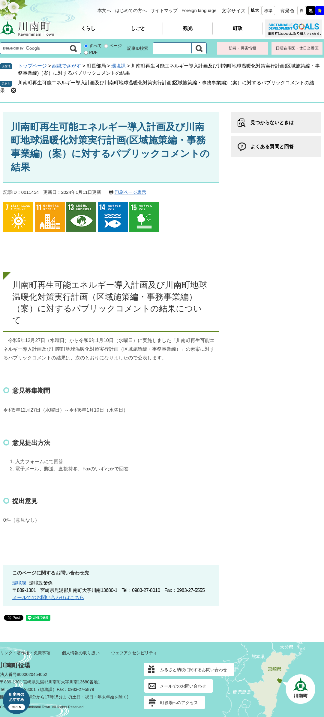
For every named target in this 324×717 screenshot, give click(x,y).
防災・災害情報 (242, 48)
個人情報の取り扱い (81, 652)
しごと (138, 28)
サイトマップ (164, 10)
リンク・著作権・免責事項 (25, 652)
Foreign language (199, 10)
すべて (95, 45)
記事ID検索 (137, 48)
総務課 (46, 689)
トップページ (32, 65)
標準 (268, 10)
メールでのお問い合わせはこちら (48, 597)
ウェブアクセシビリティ (134, 652)
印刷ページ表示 (130, 192)
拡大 (255, 10)
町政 (237, 28)
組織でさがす (66, 65)
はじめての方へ (131, 10)
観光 (188, 28)
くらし (88, 28)
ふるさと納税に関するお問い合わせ (193, 669)
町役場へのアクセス (179, 702)
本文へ (104, 10)
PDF (93, 52)
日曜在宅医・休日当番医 (297, 48)
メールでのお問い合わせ (183, 686)
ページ (115, 45)
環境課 (118, 65)
